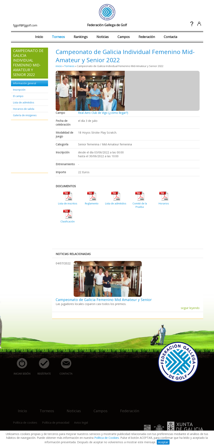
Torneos (58, 37)
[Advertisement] (25, 147)
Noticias (102, 37)
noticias (71, 408)
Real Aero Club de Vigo (93, 113)
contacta (64, 366)
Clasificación (67, 221)
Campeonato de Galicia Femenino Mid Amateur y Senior (104, 299)
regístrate (42, 366)
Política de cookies (25, 422)
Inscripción (19, 89)
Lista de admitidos (23, 102)
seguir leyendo (190, 308)
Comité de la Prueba (140, 205)
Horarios (164, 203)
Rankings (81, 37)
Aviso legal (81, 422)
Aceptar (163, 442)
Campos (124, 37)
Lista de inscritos (67, 203)
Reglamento (91, 203)
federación (127, 408)
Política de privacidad (55, 422)
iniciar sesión (20, 366)
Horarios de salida (23, 109)
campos (98, 408)
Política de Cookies (106, 438)
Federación (147, 37)
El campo (18, 96)
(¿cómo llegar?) (118, 113)
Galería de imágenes (24, 115)
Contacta (170, 37)
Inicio (39, 37)
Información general (24, 83)
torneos (44, 408)
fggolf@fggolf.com (25, 25)
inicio (59, 66)
